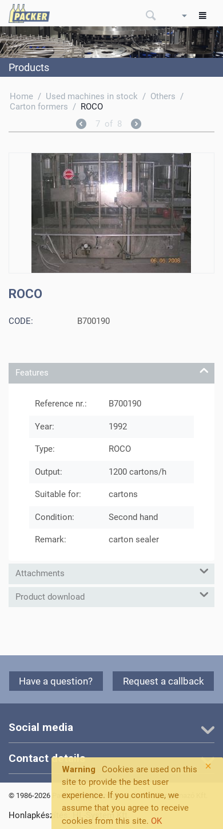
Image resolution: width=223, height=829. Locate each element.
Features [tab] (112, 370)
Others (163, 96)
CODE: (21, 321)
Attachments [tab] (112, 571)
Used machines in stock (92, 96)
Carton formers (39, 106)
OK (156, 821)
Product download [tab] (112, 595)
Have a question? (56, 681)
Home (21, 96)
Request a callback (163, 681)
